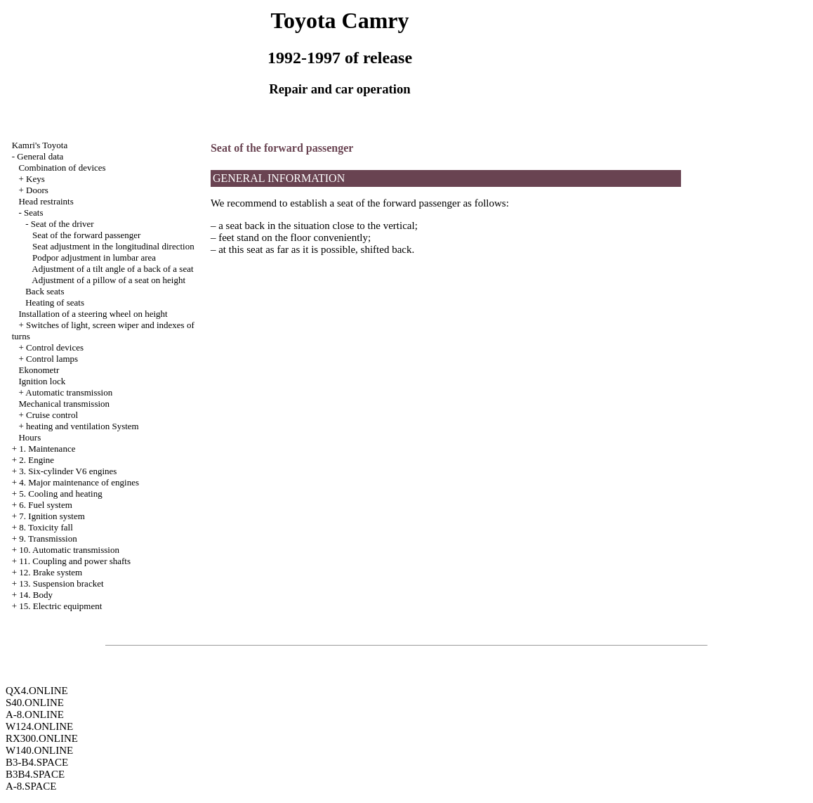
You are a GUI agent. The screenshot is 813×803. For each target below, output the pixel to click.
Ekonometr (38, 370)
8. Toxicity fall (45, 527)
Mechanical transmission (64, 403)
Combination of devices (61, 167)
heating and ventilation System (82, 426)
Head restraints (45, 201)
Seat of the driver (62, 223)
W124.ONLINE (39, 726)
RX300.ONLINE (42, 738)
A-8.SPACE (31, 786)
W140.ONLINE (39, 750)
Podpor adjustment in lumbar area (94, 257)
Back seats (44, 291)
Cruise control (52, 415)
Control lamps (52, 358)
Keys (35, 179)
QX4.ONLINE (37, 690)
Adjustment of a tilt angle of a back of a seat (112, 268)
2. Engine (36, 460)
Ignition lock (41, 381)
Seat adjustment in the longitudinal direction (113, 246)
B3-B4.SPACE (37, 762)
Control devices (55, 347)
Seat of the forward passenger (86, 235)
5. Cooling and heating (60, 493)
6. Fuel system (45, 505)
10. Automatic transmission (69, 549)
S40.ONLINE (35, 702)
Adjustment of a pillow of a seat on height (108, 280)
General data (40, 156)
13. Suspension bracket (61, 583)
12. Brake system (50, 572)
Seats (33, 212)
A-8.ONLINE (35, 714)
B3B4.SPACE (35, 774)
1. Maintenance (47, 448)
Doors (37, 190)
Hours (29, 437)
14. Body (36, 594)
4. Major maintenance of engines (79, 482)
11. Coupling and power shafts (75, 561)
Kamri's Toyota (40, 145)
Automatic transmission (68, 392)
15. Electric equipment (60, 606)
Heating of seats (54, 302)
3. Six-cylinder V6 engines (68, 471)
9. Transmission (48, 538)
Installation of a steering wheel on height (92, 313)
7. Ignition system (52, 516)
